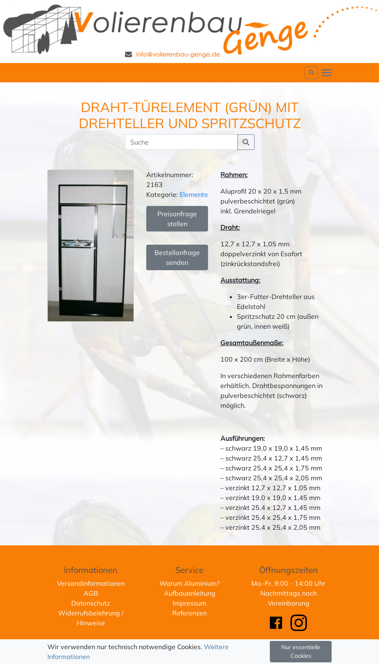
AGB (91, 593)
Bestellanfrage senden (177, 257)
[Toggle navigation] (326, 72)
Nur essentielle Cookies (301, 651)
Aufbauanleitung (189, 593)
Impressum (189, 603)
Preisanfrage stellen (177, 219)
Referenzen (189, 613)
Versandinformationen (91, 583)
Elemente (194, 194)
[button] (311, 72)
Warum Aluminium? (189, 583)
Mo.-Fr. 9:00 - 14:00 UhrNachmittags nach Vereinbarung (288, 593)
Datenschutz (90, 603)
